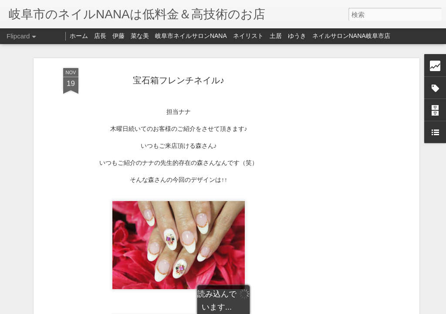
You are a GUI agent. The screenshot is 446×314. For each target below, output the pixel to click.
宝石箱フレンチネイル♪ (178, 80)
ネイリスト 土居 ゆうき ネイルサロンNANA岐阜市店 (311, 35)
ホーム (79, 35)
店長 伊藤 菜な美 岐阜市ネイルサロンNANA (160, 35)
